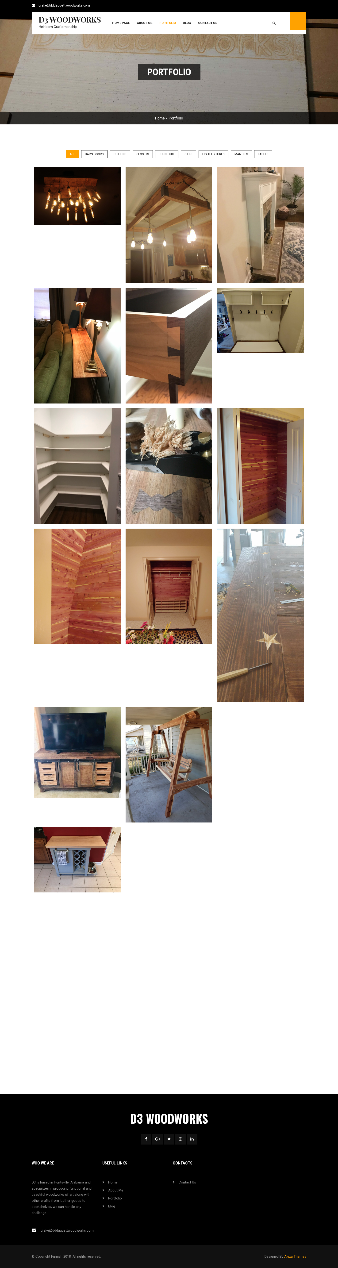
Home (160, 118)
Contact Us (207, 23)
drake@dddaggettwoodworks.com (64, 5)
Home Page (121, 23)
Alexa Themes (295, 1256)
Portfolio (167, 23)
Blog (187, 23)
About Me (144, 23)
